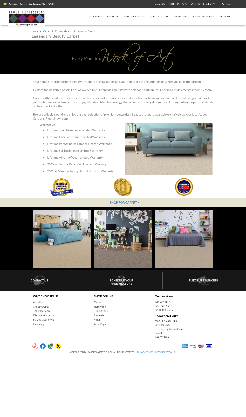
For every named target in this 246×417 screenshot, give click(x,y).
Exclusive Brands (63, 31)
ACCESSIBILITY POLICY (165, 413)
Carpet (46, 31)
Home (35, 31)
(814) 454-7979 (164, 371)
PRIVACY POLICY (145, 413)
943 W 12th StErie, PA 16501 (163, 365)
